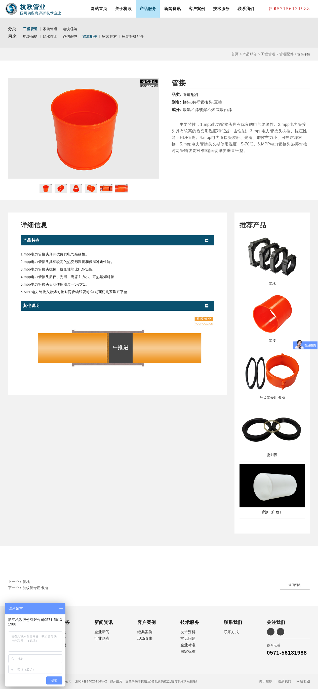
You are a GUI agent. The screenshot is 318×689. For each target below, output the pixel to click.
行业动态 (101, 638)
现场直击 (144, 638)
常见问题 (187, 638)
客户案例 (197, 9)
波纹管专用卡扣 (272, 398)
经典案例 (144, 632)
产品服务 (148, 9)
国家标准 (187, 651)
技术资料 (187, 632)
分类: (13, 29)
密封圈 (272, 455)
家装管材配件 (133, 36)
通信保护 (70, 36)
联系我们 (245, 9)
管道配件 (90, 36)
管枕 (272, 284)
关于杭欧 (123, 9)
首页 (235, 54)
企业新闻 (101, 632)
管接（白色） (272, 512)
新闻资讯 (172, 9)
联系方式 (231, 632)
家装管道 (50, 29)
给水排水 (50, 36)
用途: (13, 36)
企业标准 (187, 645)
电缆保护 (30, 36)
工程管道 (30, 29)
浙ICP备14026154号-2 (89, 681)
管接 (272, 341)
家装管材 (109, 36)
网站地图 (303, 681)
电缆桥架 (70, 29)
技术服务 (221, 9)
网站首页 (99, 9)
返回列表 (295, 585)
